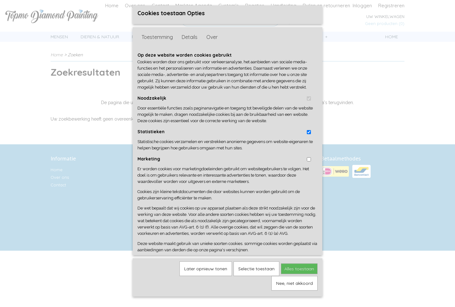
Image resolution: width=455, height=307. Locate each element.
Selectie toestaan (256, 272)
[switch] (309, 102)
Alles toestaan (299, 272)
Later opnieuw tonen (205, 272)
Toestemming (157, 40)
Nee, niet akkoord (294, 286)
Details (189, 40)
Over (212, 40)
